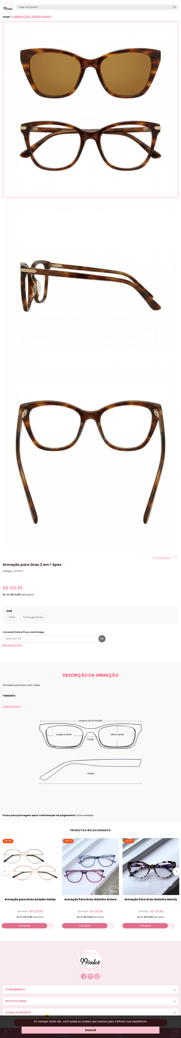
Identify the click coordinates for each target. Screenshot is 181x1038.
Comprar (24, 925)
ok (102, 638)
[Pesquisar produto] (174, 7)
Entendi (90, 1030)
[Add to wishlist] (175, 558)
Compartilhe (163, 557)
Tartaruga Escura (33, 617)
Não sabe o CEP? (12, 645)
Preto (12, 617)
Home (6, 17)
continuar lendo (12, 706)
